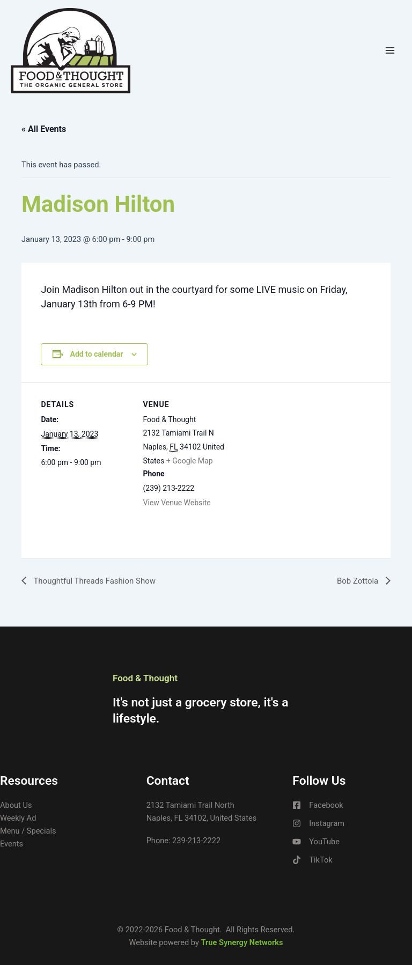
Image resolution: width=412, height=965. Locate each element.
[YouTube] (316, 841)
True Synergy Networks (242, 942)
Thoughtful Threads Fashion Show (98, 581)
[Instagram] (318, 823)
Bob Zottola (357, 581)
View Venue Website (177, 502)
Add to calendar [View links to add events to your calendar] (96, 354)
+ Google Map (189, 460)
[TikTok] (312, 859)
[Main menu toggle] (390, 50)
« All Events (43, 129)
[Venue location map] (301, 456)
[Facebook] (317, 805)
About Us (16, 805)
